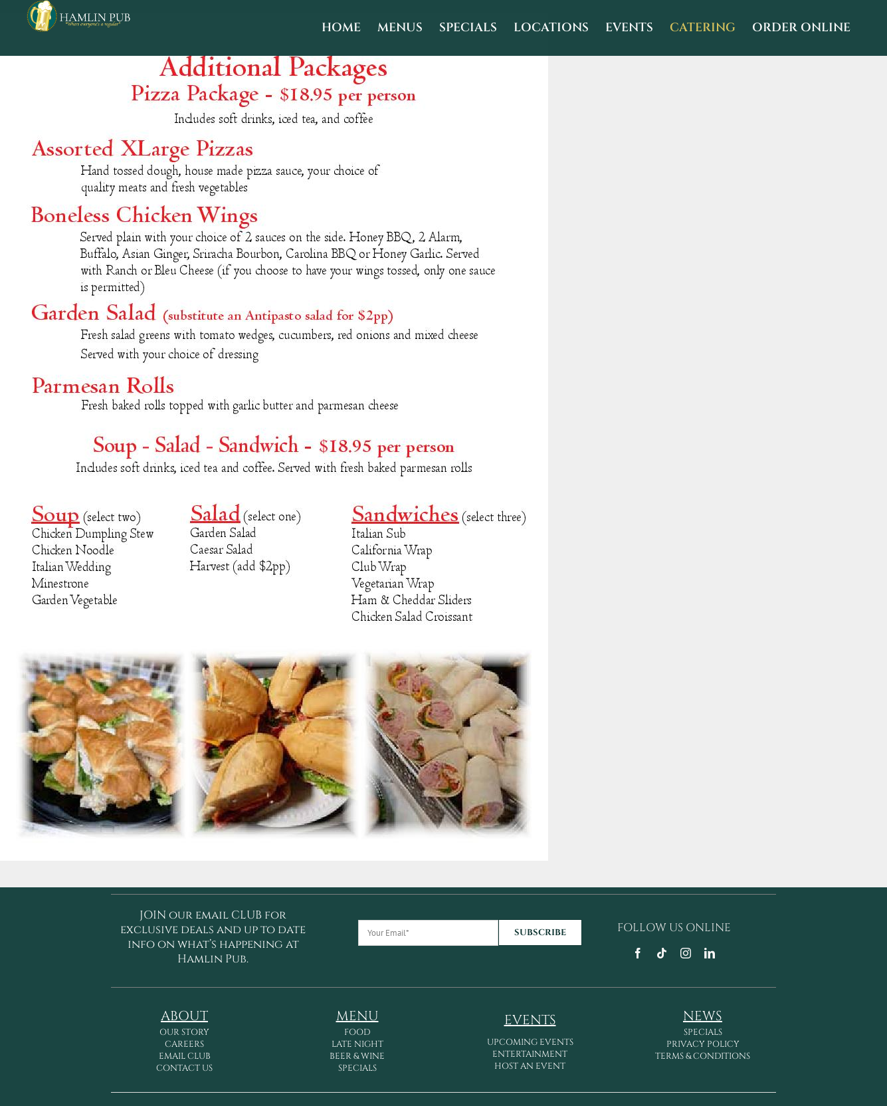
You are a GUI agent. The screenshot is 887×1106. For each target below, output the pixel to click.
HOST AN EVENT (529, 1066)
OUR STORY (184, 1032)
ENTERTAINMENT (529, 1054)
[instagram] (685, 953)
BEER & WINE (357, 1056)
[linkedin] (709, 953)
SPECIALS (357, 1068)
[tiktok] (661, 953)
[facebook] (638, 953)
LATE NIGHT (357, 1044)
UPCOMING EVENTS (530, 1042)
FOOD (357, 1032)
